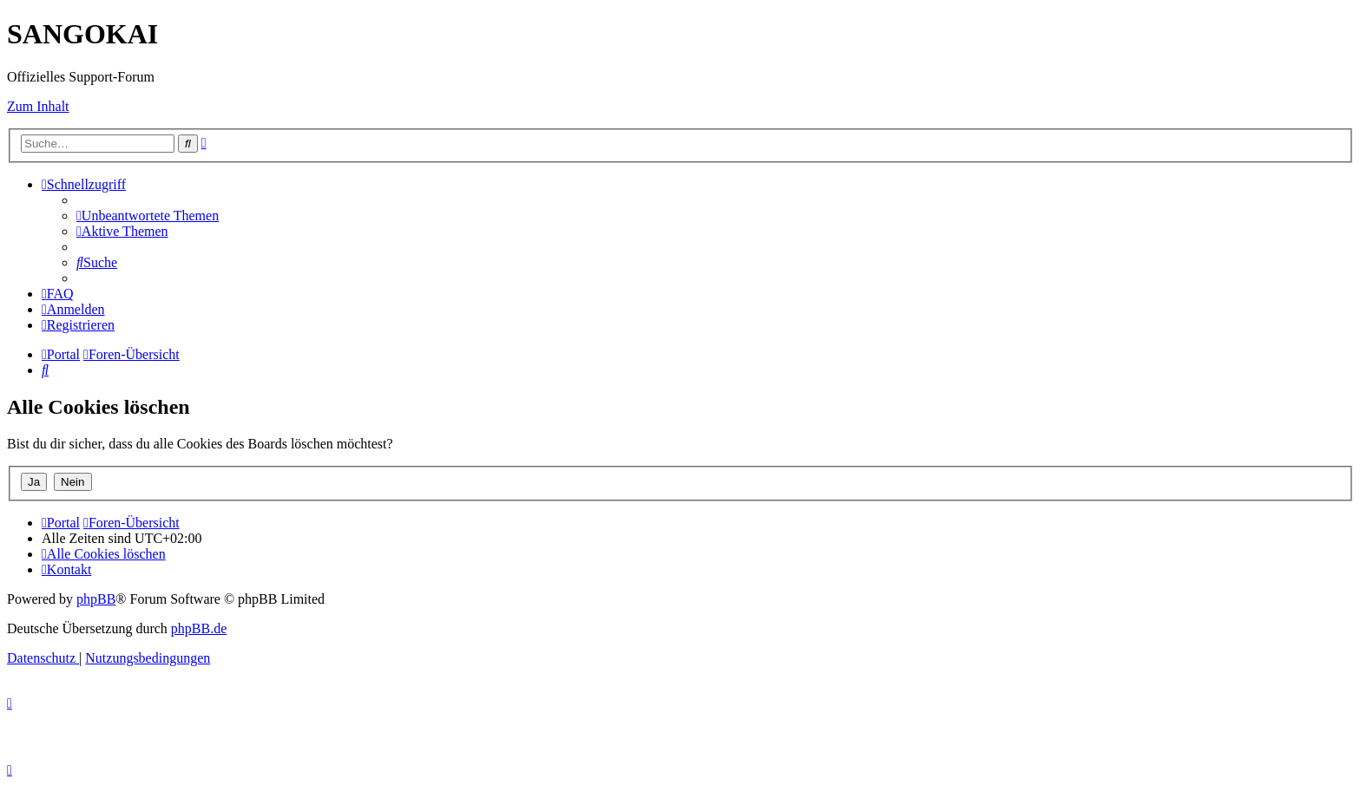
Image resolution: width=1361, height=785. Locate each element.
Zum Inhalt (38, 106)
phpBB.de (199, 628)
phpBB (95, 599)
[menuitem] (147, 215)
